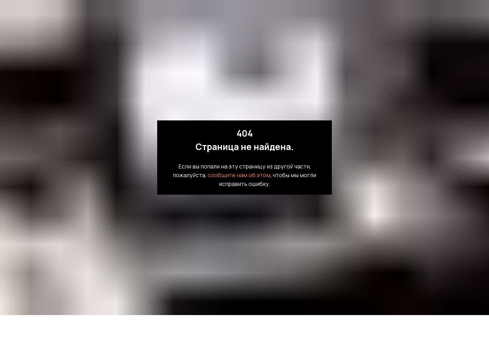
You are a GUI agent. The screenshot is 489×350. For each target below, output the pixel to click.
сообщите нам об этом (239, 175)
